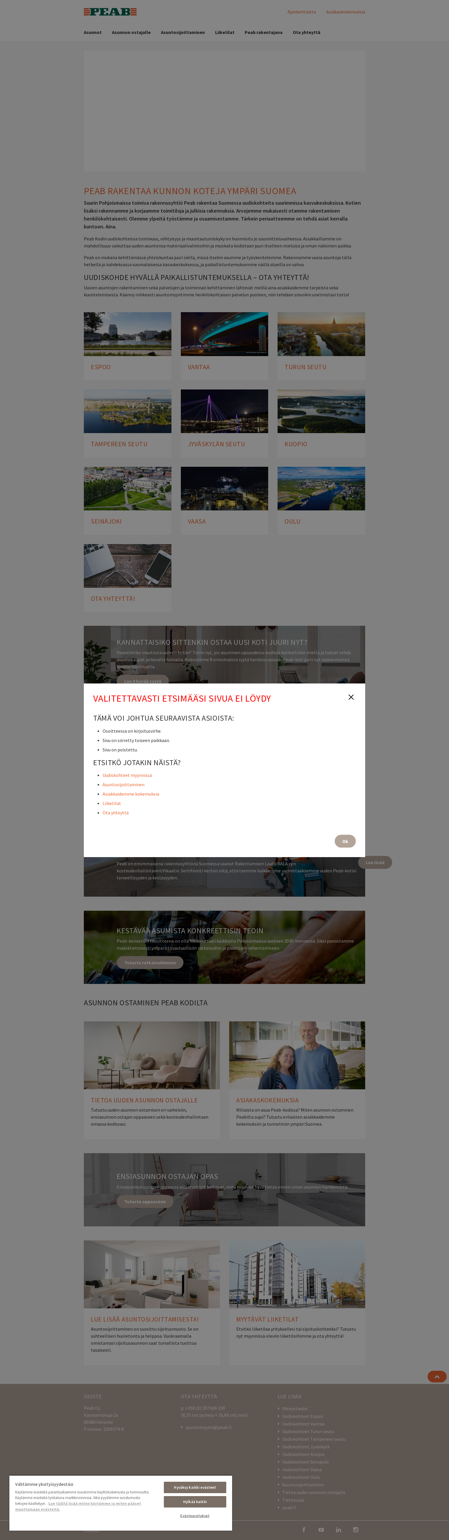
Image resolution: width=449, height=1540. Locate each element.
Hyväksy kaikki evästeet (195, 1487)
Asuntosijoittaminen (123, 784)
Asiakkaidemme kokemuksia (131, 794)
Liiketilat (112, 803)
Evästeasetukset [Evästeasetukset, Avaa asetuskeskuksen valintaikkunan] (195, 1515)
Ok (345, 841)
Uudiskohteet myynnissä (127, 775)
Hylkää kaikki (195, 1501)
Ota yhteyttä (116, 812)
